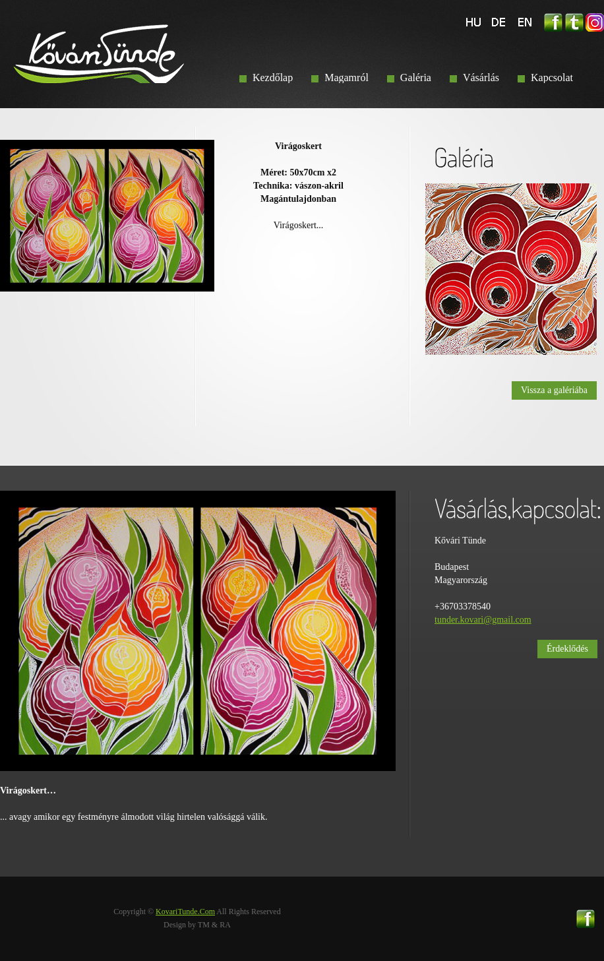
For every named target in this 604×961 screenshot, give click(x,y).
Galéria (415, 77)
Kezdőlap (273, 77)
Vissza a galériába (554, 390)
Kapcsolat (552, 77)
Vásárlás (481, 77)
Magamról (346, 77)
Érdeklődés (567, 649)
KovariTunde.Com (185, 911)
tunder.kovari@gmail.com (483, 620)
